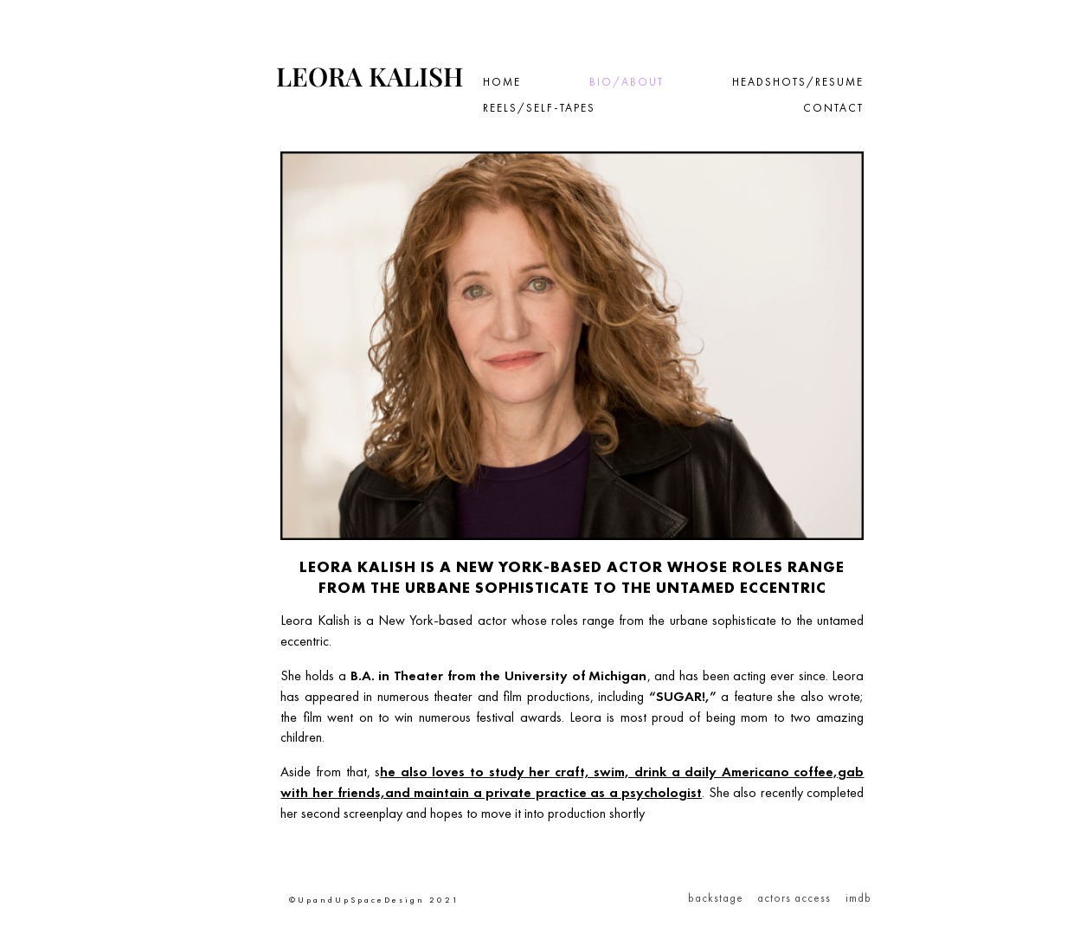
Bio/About (626, 82)
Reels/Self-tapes (539, 108)
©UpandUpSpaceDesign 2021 (374, 899)
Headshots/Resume (798, 82)
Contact (833, 108)
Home (502, 82)
